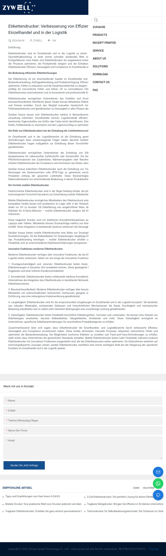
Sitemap (153, 549)
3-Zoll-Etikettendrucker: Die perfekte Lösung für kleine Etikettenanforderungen (125, 496)
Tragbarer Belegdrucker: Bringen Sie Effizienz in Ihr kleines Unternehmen (125, 504)
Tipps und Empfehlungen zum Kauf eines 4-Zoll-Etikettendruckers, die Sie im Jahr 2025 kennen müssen (32, 496)
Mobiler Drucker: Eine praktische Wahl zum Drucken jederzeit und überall (43, 504)
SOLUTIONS (148, 488)
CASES (136, 488)
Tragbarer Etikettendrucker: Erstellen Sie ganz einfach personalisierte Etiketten (43, 511)
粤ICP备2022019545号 (132, 549)
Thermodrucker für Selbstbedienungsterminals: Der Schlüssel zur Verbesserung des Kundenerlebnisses (125, 511)
